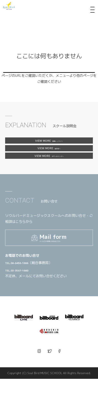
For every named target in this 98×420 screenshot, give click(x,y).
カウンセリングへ (49, 171)
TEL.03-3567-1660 (34, 303)
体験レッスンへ (49, 142)
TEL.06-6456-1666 (34, 296)
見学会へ (49, 157)
